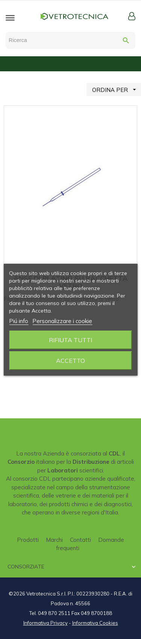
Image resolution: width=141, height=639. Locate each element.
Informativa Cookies (95, 623)
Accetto (70, 360)
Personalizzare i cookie (62, 321)
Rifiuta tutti (70, 340)
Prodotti (28, 539)
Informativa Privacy (45, 623)
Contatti (80, 539)
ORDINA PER (116, 89)
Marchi (54, 539)
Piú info (18, 321)
